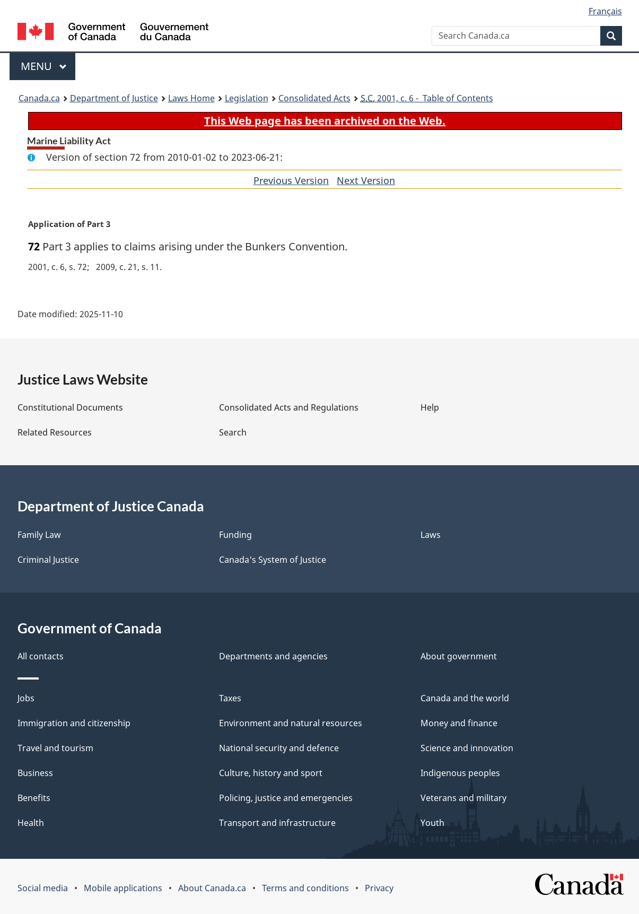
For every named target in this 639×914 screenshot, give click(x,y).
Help (430, 407)
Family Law (39, 535)
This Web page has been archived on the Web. (324, 121)
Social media (42, 888)
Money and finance (459, 723)
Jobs (25, 698)
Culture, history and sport (270, 773)
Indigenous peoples (460, 773)
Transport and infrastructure (277, 823)
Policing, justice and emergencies (286, 798)
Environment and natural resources (290, 723)
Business (35, 773)
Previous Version (291, 180)
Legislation (246, 98)
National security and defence (279, 748)
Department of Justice (114, 98)
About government (459, 656)
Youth (432, 823)
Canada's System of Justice (272, 559)
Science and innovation (467, 748)
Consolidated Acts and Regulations (288, 407)
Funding (235, 535)
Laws (431, 535)
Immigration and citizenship (73, 723)
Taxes (230, 698)
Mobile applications (123, 888)
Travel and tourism (55, 748)
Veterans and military (463, 798)
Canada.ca (39, 98)
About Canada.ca (212, 888)
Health (30, 823)
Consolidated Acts (314, 98)
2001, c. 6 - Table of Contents (427, 98)
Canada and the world (465, 698)
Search (233, 432)
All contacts (40, 656)
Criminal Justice (48, 559)
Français (605, 11)
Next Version (366, 180)
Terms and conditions (305, 888)
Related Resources (54, 432)
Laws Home (191, 98)
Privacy (379, 888)
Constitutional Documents (70, 407)
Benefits (33, 798)
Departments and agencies (273, 656)
